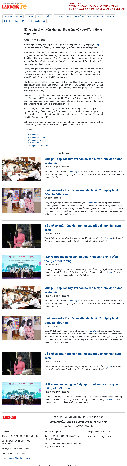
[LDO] (21, 169)
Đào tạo (18, 16)
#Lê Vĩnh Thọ (33, 143)
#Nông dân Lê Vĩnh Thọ (38, 145)
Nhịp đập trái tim (95, 16)
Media (25, 21)
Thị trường (59, 16)
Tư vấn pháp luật (38, 21)
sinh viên (108, 272)
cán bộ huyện (73, 171)
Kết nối (16, 21)
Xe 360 (7, 21)
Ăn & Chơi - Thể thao (76, 16)
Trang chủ (8, 16)
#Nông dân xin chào (36, 137)
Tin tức (40, 16)
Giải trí (49, 16)
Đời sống (29, 16)
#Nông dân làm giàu (37, 140)
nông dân (99, 44)
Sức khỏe (110, 16)
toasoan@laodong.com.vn (19, 458)
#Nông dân (33, 134)
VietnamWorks (92, 203)
